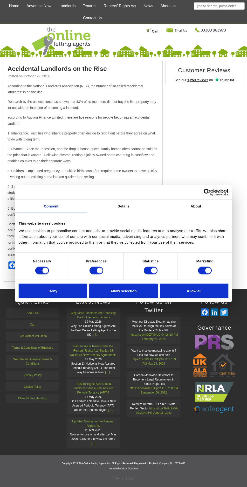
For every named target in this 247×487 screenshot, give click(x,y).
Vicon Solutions (130, 468)
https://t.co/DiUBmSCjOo (148, 359)
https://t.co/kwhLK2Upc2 (145, 388)
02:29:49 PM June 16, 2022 (154, 412)
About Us (168, 6)
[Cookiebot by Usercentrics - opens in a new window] (207, 192)
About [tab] (196, 206)
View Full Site (123, 478)
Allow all (194, 291)
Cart (152, 31)
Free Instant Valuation (33, 336)
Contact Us (92, 18)
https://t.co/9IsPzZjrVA (163, 408)
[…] (97, 334)
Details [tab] (123, 206)
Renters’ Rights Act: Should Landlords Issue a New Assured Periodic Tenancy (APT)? (93, 388)
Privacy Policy (33, 375)
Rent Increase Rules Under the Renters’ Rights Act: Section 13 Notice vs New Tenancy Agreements (93, 351)
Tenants (89, 6)
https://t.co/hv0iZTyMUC (145, 334)
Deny (52, 291)
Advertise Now (39, 6)
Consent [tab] (51, 206)
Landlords (67, 6)
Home (14, 6)
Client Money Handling (32, 398)
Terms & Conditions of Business (32, 347)
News (148, 6)
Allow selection (123, 291)
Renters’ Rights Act (119, 6)
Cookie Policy (32, 386)
